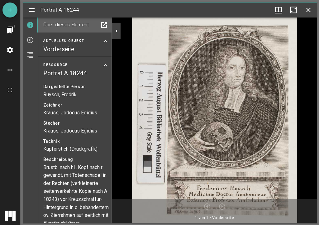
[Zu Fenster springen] (9, 30)
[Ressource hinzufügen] (9, 10)
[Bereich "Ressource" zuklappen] (105, 65)
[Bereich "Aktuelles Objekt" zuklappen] (105, 41)
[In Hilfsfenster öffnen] (104, 25)
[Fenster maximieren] (293, 10)
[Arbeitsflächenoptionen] (9, 70)
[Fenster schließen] (308, 10)
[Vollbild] (9, 90)
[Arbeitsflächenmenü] (9, 50)
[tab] (30, 25)
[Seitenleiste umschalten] (31, 10)
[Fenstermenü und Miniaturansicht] (278, 10)
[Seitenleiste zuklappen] (116, 31)
